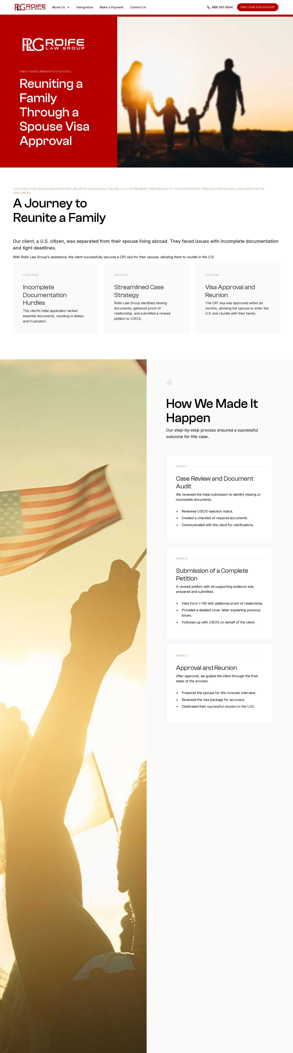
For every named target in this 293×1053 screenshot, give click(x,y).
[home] (30, 7)
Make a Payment (111, 7)
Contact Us (138, 7)
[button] (61, 7)
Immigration (84, 7)
